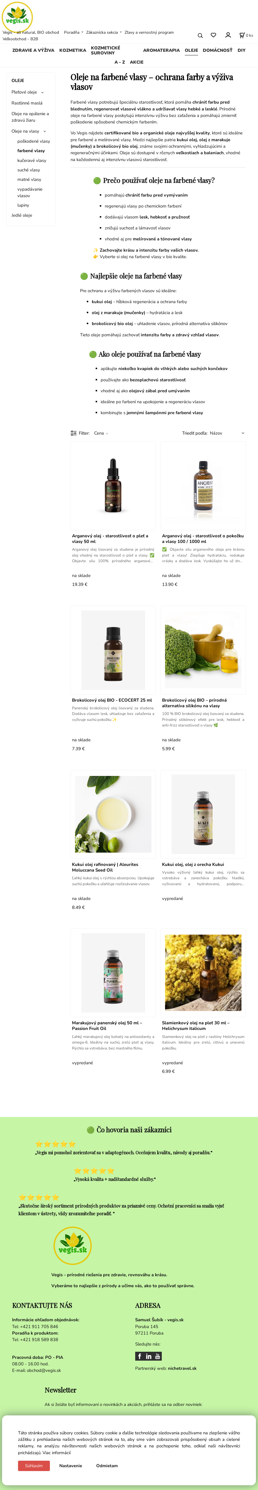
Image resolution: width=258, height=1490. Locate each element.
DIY (242, 50)
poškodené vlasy (33, 141)
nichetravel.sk (182, 1368)
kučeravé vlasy (31, 160)
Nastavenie (70, 1466)
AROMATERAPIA (161, 50)
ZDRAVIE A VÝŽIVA (33, 50)
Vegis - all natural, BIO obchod (31, 32)
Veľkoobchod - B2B (20, 39)
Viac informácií (57, 1453)
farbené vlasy (31, 151)
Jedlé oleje (22, 215)
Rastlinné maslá (27, 103)
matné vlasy (29, 179)
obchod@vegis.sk (44, 1370)
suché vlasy (28, 170)
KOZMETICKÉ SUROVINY (105, 50)
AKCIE (136, 62)
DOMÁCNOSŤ (218, 50)
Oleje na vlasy (25, 131)
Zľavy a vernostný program (149, 32)
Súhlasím (34, 1466)
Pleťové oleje (24, 92)
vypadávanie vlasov (30, 192)
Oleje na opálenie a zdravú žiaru (30, 117)
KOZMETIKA (72, 50)
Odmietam (107, 1466)
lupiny (23, 205)
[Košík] (246, 35)
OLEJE (191, 50)
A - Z (120, 62)
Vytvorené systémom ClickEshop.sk (129, 1486)
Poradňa (71, 32)
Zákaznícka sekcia (102, 32)
